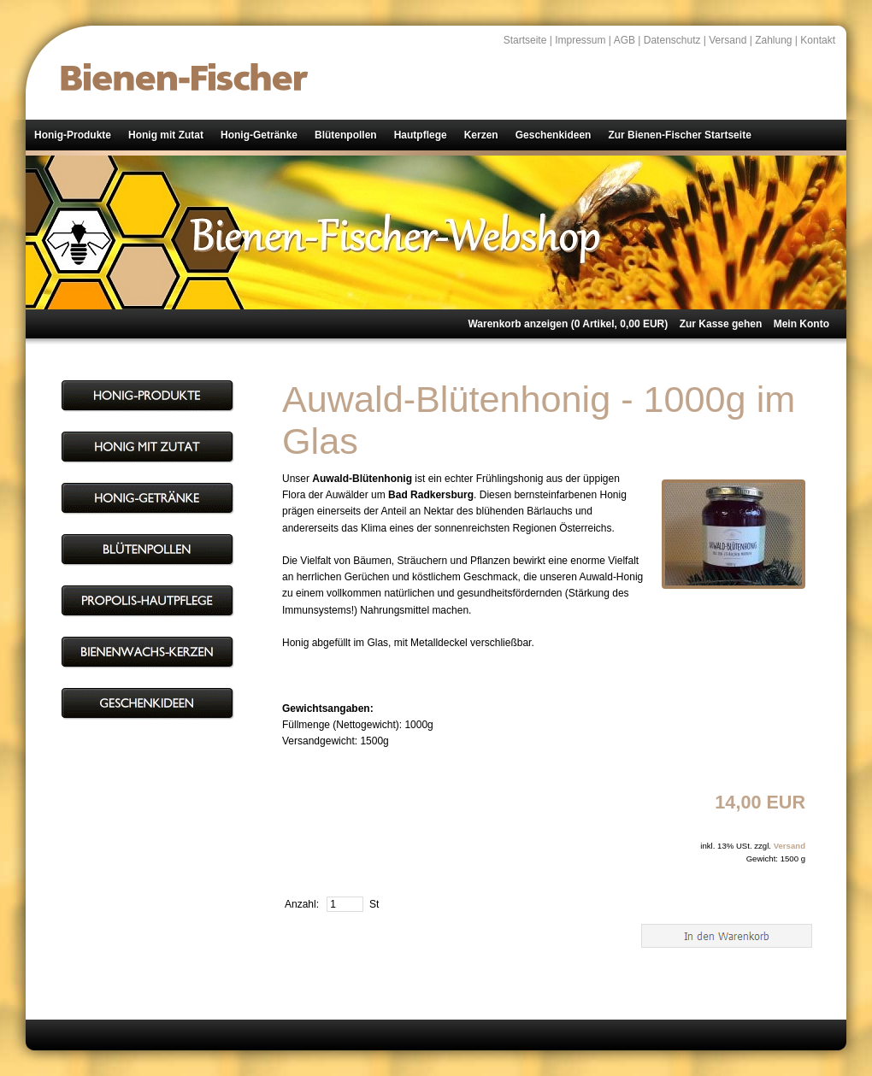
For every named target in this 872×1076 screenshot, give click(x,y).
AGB (624, 40)
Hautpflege (420, 135)
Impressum (580, 40)
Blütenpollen (346, 135)
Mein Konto (801, 324)
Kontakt (817, 40)
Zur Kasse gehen (721, 324)
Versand (727, 40)
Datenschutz (672, 40)
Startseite (525, 40)
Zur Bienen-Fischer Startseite (679, 135)
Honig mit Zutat (165, 135)
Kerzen (481, 135)
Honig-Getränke (259, 135)
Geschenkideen (554, 135)
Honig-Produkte (72, 135)
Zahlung (773, 40)
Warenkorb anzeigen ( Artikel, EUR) (568, 324)
